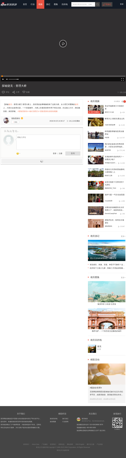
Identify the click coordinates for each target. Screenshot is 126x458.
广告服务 (45, 444)
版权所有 (45, 447)
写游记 (108, 4)
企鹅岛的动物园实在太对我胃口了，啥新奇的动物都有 (114, 210)
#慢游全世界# (96, 388)
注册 (60, 153)
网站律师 (70, 444)
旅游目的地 (53, 418)
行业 (33, 4)
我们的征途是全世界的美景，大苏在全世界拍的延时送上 (114, 146)
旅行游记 (65, 418)
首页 (25, 4)
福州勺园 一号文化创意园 (115, 195)
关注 (15, 122)
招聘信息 (61, 444)
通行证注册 (90, 444)
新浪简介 (26, 444)
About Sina (35, 444)
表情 (19, 154)
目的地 (65, 4)
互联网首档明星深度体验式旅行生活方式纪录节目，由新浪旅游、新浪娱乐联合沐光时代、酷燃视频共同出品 (106, 395)
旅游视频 (53, 421)
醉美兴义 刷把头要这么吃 (115, 119)
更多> (123, 236)
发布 (73, 153)
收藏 (28, 92)
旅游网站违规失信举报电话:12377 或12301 (91, 430)
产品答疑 (100, 444)
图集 (56, 4)
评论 (7, 92)
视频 (40, 4)
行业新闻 (65, 421)
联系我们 (53, 444)
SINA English (79, 444)
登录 (54, 153)
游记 (48, 4)
